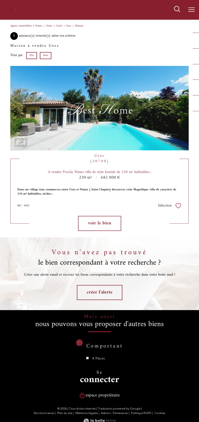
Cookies (159, 413)
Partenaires (120, 413)
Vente (49, 25)
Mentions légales (86, 413)
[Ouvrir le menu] (191, 9)
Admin (105, 413)
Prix (31, 55)
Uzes (68, 25)
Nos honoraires (44, 413)
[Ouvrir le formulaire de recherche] (177, 10)
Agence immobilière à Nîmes (26, 25)
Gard (59, 25)
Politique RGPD (141, 413)
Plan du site (64, 413)
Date (45, 55)
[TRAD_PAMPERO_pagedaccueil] (15, 10)
